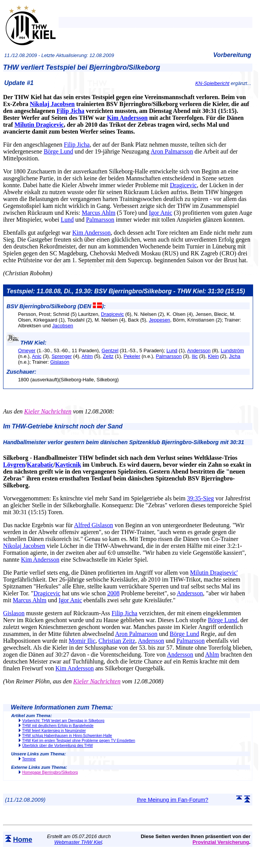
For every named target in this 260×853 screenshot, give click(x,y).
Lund (67, 219)
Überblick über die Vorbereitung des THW (57, 746)
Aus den (13, 411)
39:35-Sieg (200, 498)
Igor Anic (160, 212)
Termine (29, 759)
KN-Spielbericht (212, 83)
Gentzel (110, 350)
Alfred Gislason (93, 525)
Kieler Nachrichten (47, 411)
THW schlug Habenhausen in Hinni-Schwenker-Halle (67, 736)
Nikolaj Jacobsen (52, 104)
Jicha (234, 356)
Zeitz (108, 356)
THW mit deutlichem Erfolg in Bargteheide (58, 726)
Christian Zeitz (117, 640)
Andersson (199, 350)
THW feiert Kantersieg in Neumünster (54, 731)
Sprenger (62, 356)
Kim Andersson (127, 117)
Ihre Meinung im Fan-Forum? (172, 800)
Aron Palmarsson (172, 151)
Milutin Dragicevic (39, 124)
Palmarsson (100, 219)
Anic (36, 356)
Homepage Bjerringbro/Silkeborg (50, 772)
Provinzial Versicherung (221, 842)
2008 (113, 593)
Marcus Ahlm (98, 212)
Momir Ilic (82, 640)
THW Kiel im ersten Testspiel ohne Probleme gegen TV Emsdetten (78, 741)
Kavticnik (68, 464)
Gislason (59, 362)
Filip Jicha (70, 111)
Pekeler (131, 356)
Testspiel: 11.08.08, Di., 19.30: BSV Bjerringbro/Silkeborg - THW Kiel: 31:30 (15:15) (126, 291)
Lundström (232, 350)
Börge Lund (58, 151)
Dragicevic (183, 185)
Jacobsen (62, 325)
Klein (213, 356)
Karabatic (40, 464)
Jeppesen (159, 320)
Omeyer (27, 350)
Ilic (195, 356)
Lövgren (14, 464)
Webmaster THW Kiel (78, 842)
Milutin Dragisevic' (214, 572)
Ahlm (87, 356)
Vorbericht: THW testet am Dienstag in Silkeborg (63, 721)
